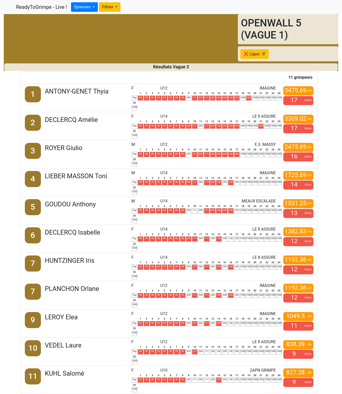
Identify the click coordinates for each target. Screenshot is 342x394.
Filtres (108, 7)
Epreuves (83, 7)
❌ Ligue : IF (255, 54)
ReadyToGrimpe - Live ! (41, 7)
